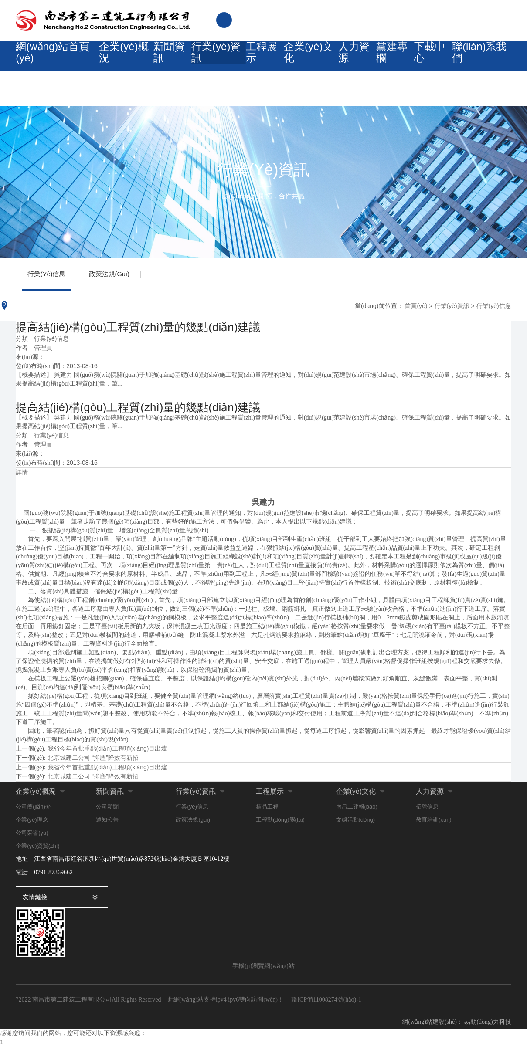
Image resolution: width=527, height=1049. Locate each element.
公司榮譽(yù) (32, 835)
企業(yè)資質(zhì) (37, 849)
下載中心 (432, 60)
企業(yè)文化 (302, 60)
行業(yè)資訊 (207, 60)
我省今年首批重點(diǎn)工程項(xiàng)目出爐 (107, 751)
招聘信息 (427, 809)
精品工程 (267, 809)
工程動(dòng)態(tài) (280, 822)
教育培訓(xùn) (434, 822)
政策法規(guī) (114, 275)
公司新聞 (107, 809)
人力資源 (348, 60)
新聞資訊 (160, 60)
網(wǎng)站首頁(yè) (48, 60)
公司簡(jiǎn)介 (33, 809)
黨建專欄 (390, 60)
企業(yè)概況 (113, 60)
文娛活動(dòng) (355, 822)
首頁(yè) (416, 308)
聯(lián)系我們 (481, 60)
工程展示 (254, 60)
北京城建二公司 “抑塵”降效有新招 (93, 760)
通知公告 (107, 822)
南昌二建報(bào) (356, 809)
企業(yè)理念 (32, 822)
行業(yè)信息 (48, 275)
